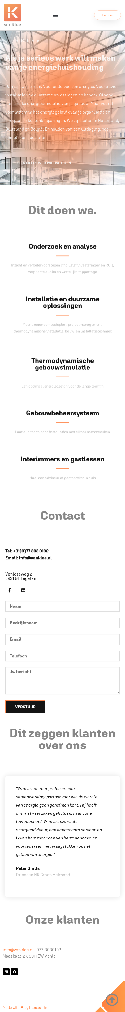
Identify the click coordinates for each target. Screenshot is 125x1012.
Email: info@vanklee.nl (28, 656)
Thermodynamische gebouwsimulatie (62, 446)
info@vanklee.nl (18, 949)
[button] (55, 15)
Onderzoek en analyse (63, 310)
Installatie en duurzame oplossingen (63, 366)
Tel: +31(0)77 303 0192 (27, 649)
